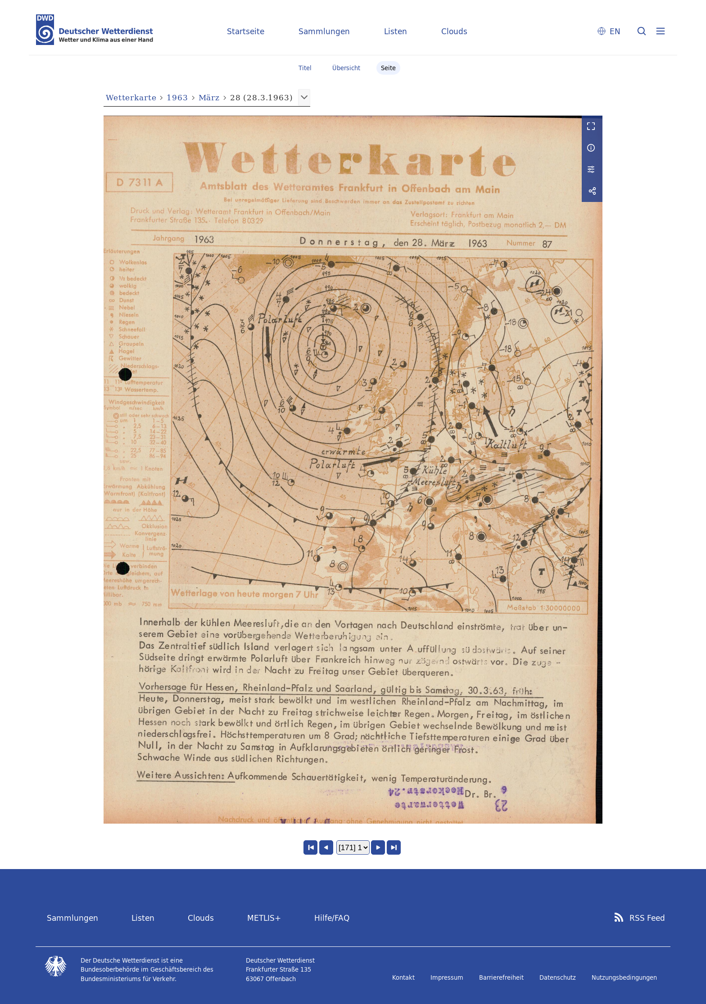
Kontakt (403, 977)
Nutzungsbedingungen (624, 977)
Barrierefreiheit (501, 977)
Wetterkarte (131, 97)
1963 (177, 97)
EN (615, 31)
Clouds (454, 31)
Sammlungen (324, 31)
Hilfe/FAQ (331, 917)
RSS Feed (647, 918)
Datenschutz (557, 977)
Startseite (245, 31)
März (209, 97)
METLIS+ (264, 917)
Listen (395, 31)
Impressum (446, 977)
